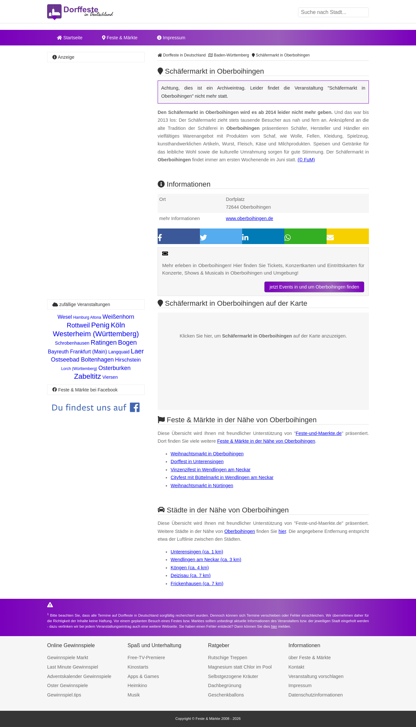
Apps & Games (143, 676)
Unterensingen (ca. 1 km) (197, 551)
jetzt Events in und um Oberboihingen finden (314, 287)
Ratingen (104, 342)
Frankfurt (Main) (88, 351)
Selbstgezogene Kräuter (233, 676)
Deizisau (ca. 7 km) (191, 575)
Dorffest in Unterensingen (197, 461)
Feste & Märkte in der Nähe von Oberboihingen (266, 441)
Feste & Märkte (119, 37)
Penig (100, 325)
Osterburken (114, 368)
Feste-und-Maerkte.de (319, 433)
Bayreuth (58, 351)
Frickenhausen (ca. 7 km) (197, 583)
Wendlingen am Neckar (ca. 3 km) (206, 559)
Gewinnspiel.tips (64, 694)
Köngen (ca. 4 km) (190, 567)
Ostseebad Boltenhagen (82, 359)
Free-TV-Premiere (146, 657)
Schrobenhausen (72, 343)
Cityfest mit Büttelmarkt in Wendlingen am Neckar (222, 477)
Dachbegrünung (224, 685)
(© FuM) (306, 159)
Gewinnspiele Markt (67, 657)
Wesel (65, 317)
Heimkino (137, 685)
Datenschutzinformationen (316, 694)
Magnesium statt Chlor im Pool (240, 667)
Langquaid (118, 351)
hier (282, 531)
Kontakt (297, 667)
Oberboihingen (239, 531)
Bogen (127, 342)
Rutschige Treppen (227, 657)
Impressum (171, 37)
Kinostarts (138, 667)
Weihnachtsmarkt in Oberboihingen (207, 453)
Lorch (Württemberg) (79, 368)
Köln (118, 325)
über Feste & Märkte (310, 657)
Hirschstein (128, 360)
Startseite (70, 37)
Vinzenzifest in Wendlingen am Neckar (211, 469)
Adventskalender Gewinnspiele (79, 676)
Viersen (110, 377)
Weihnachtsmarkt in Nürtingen (202, 485)
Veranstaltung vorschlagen (316, 676)
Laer (137, 351)
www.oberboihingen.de (249, 218)
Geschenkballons (226, 694)
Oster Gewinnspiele (67, 685)
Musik (134, 694)
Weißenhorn (118, 317)
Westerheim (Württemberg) (96, 334)
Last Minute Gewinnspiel (72, 667)
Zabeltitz (87, 376)
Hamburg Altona (87, 317)
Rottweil (78, 325)
